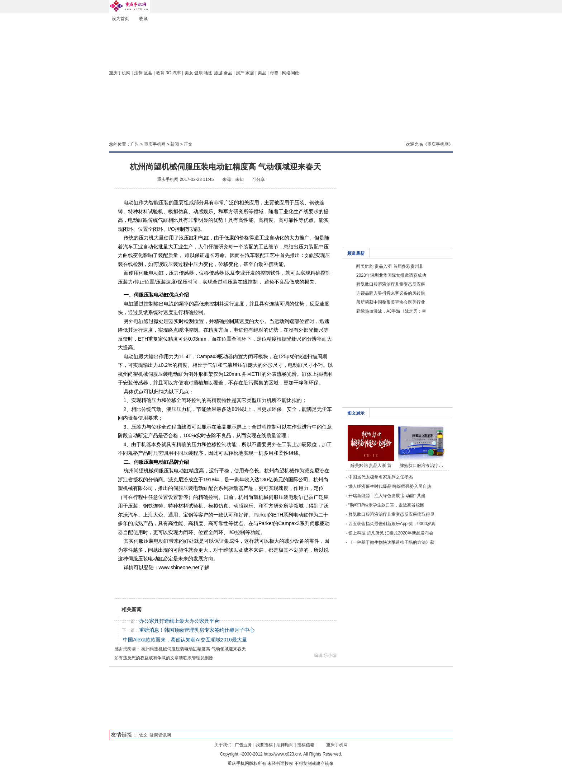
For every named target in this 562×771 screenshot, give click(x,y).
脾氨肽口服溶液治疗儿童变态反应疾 (390, 284)
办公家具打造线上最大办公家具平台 (179, 621)
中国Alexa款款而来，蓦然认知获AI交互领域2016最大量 (185, 639)
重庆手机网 (119, 72)
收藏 (143, 18)
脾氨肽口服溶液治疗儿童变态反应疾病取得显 (391, 514)
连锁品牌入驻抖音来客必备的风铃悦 (390, 293)
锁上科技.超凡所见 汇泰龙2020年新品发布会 (390, 533)
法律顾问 (285, 744)
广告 (134, 144)
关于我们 (223, 744)
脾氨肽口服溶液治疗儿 (421, 465)
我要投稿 (264, 744)
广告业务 (243, 744)
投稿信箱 (305, 744)
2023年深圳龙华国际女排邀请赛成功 (391, 275)
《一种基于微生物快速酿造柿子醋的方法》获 (391, 542)
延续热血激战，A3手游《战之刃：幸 (391, 311)
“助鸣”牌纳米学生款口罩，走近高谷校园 (386, 505)
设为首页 (120, 18)
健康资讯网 (160, 735)
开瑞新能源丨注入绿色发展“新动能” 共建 (386, 495)
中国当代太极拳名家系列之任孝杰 (380, 477)
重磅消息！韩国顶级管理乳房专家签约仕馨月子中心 (196, 630)
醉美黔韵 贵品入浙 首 (371, 465)
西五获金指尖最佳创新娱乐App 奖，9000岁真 (391, 523)
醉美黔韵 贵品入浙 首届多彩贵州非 (389, 266)
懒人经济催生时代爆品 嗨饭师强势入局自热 (389, 486)
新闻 (174, 144)
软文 (143, 735)
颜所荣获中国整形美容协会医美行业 (390, 302)
